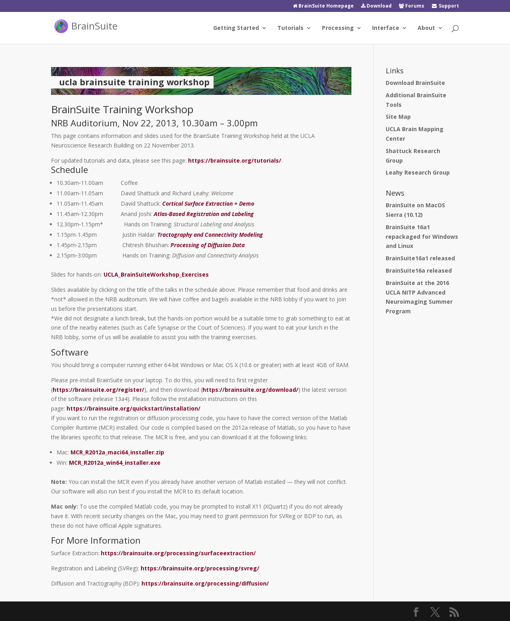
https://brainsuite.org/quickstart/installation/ (133, 408)
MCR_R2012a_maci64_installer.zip (117, 452)
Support (445, 6)
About (426, 28)
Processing (338, 28)
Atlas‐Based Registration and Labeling (204, 214)
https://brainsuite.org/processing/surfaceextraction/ (178, 553)
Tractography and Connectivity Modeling (210, 234)
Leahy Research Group (418, 172)
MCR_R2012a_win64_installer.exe (115, 462)
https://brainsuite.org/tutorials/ (234, 160)
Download (376, 6)
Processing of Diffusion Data (208, 245)
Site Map (398, 116)
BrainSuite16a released (419, 270)
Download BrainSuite (415, 82)
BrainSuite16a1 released (420, 258)
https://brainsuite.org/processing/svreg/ (200, 568)
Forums (411, 6)
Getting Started (236, 28)
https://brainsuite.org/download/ (250, 389)
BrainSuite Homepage (323, 6)
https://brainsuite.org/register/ (98, 389)
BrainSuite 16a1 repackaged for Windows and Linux (422, 236)
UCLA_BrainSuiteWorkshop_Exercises (156, 274)
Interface (385, 28)
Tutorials (290, 28)
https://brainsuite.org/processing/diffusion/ (205, 583)
